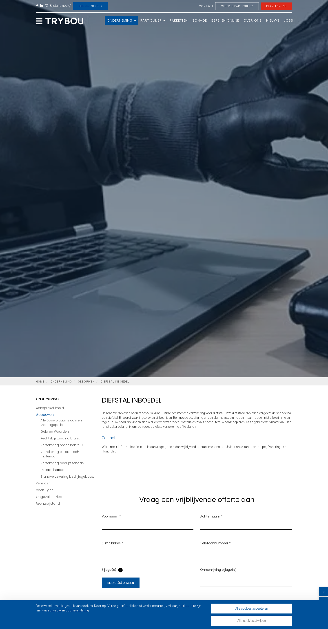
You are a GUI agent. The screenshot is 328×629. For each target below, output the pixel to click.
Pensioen (43, 483)
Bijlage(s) (109, 575)
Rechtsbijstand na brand (60, 438)
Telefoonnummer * (215, 548)
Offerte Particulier (237, 6)
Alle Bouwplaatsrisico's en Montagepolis (61, 422)
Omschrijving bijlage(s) (218, 575)
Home (40, 381)
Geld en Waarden (54, 431)
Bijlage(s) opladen (120, 588)
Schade (199, 20)
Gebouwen (86, 381)
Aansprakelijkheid (50, 408)
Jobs (288, 20)
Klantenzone (276, 6)
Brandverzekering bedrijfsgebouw (67, 476)
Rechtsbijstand (48, 503)
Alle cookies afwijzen (251, 620)
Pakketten (179, 20)
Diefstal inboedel (115, 381)
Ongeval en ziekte (50, 497)
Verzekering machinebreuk (61, 445)
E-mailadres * (112, 548)
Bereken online (225, 20)
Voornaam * (111, 522)
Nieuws (272, 20)
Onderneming (121, 20)
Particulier (152, 20)
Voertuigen (44, 490)
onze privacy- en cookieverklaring (65, 610)
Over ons (253, 20)
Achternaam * (211, 522)
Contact (206, 6)
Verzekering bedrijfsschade (62, 463)
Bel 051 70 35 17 (90, 6)
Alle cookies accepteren (251, 608)
